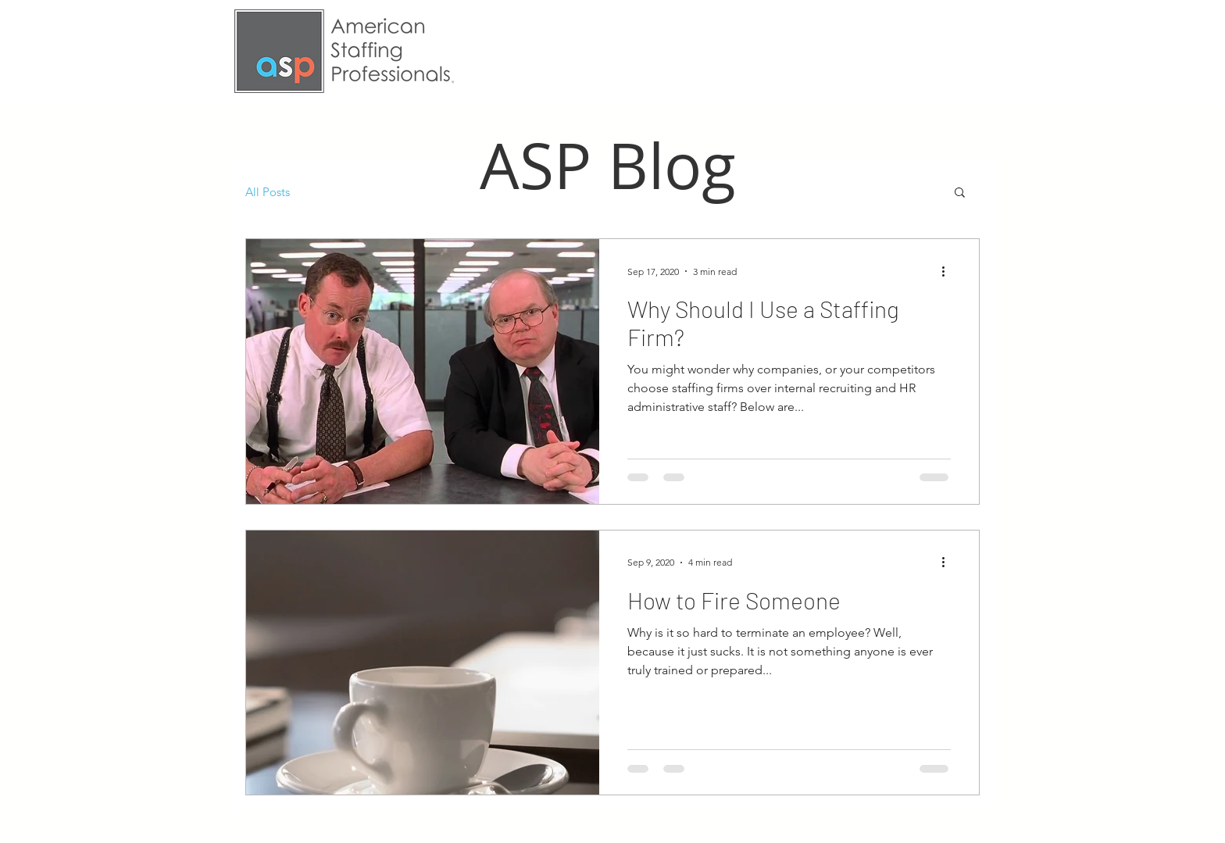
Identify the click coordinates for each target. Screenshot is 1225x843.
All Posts (267, 191)
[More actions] (948, 271)
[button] (959, 193)
